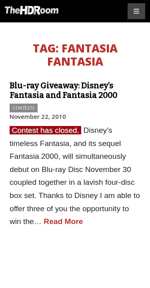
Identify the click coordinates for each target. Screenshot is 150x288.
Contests (23, 108)
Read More (63, 221)
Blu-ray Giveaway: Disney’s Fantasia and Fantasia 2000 (63, 90)
